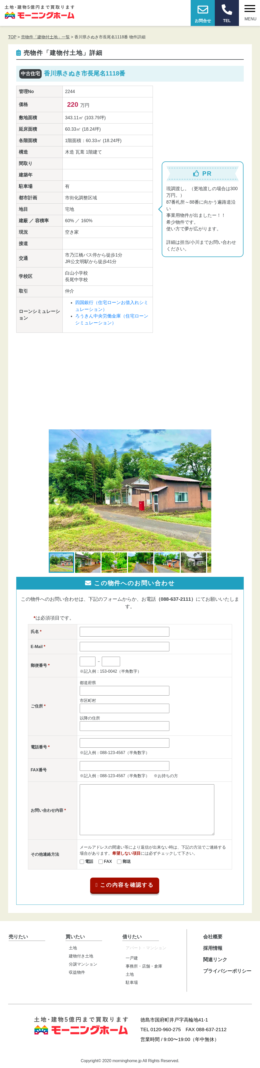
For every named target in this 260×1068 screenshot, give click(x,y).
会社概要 (212, 936)
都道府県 (88, 683)
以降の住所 (90, 718)
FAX (108, 861)
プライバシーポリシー (227, 971)
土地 (73, 948)
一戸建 (132, 958)
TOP (12, 37)
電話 (89, 861)
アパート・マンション (146, 948)
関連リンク (215, 959)
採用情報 (212, 948)
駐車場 (132, 982)
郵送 (127, 861)
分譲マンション (83, 964)
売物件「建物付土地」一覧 (45, 37)
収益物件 (77, 972)
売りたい (18, 936)
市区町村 (88, 700)
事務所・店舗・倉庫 (144, 966)
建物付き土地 (81, 956)
